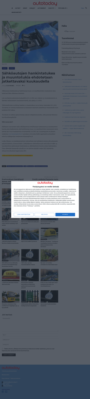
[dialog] (45, 199)
